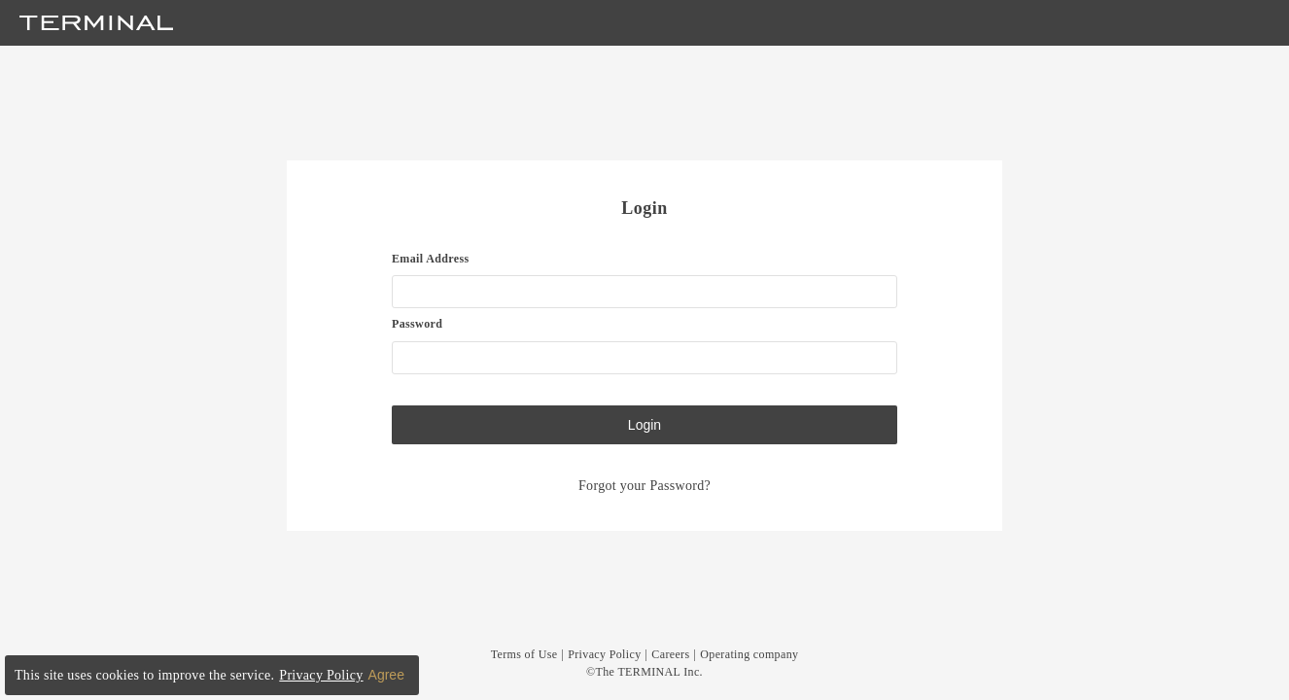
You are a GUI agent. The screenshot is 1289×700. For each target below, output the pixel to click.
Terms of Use (524, 654)
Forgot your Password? (644, 485)
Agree (386, 674)
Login (644, 425)
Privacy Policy (604, 654)
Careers (670, 654)
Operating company (749, 654)
